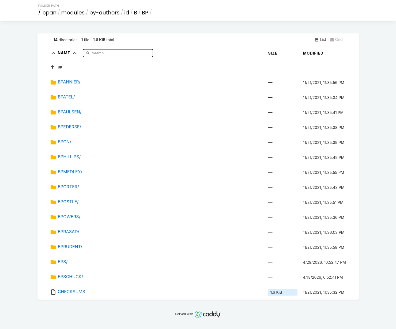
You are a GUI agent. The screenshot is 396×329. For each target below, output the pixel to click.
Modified (313, 53)
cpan (49, 12)
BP (145, 12)
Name (68, 53)
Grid (336, 39)
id (126, 12)
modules (73, 12)
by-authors (104, 12)
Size (272, 53)
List (320, 39)
